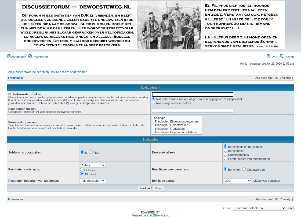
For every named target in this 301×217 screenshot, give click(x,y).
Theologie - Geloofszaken (177, 125)
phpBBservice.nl (158, 215)
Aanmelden (16, 56)
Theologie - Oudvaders (177, 129)
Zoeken (287, 56)
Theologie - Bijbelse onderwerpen (177, 121)
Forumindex (15, 77)
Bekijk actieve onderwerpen (69, 72)
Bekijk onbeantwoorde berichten (28, 72)
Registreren (38, 56)
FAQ (272, 56)
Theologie (177, 118)
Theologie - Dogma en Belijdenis (177, 132)
